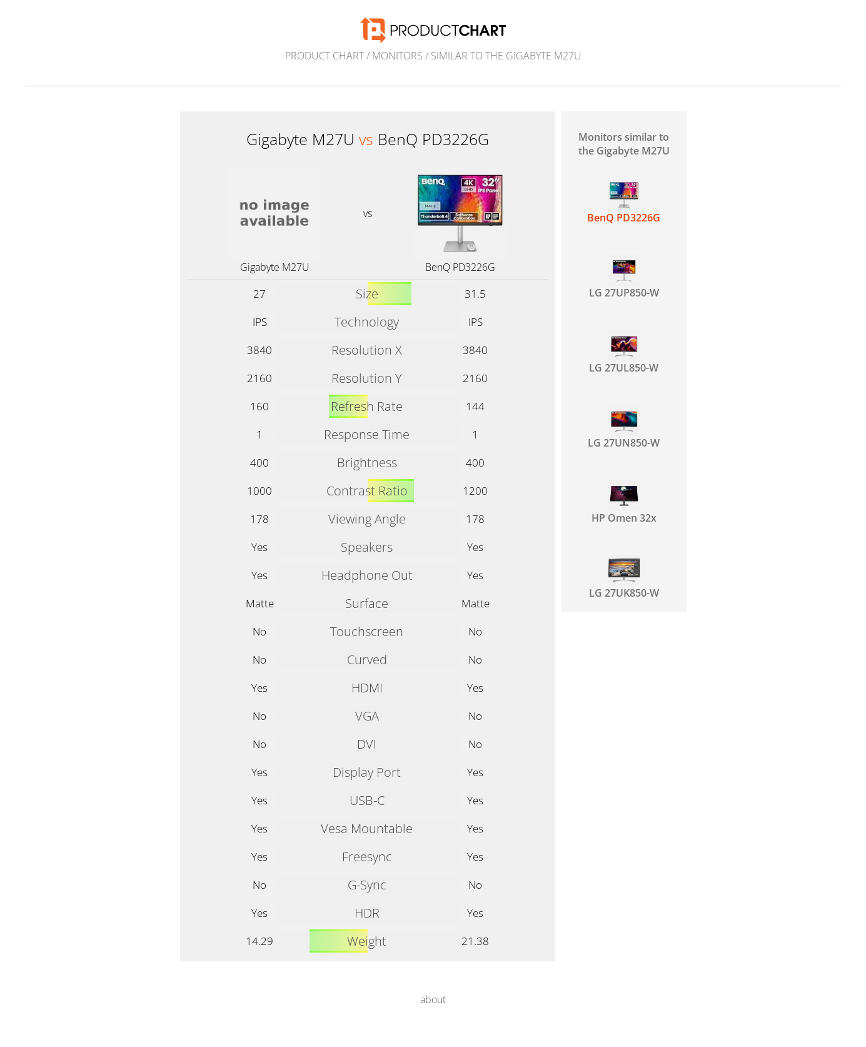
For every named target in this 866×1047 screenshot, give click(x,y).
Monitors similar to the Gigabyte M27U (624, 144)
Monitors (397, 56)
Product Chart (324, 56)
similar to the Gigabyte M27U (506, 56)
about (433, 999)
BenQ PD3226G (460, 267)
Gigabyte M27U (275, 267)
